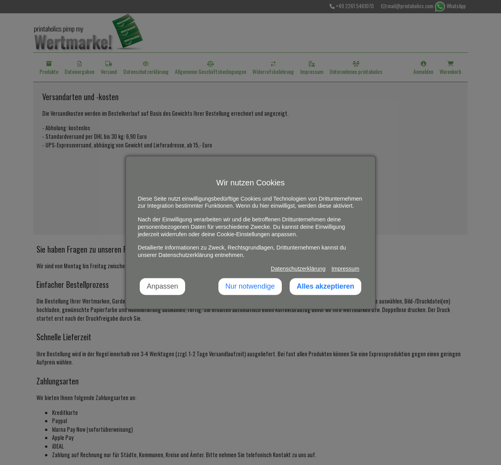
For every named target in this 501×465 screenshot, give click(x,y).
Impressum (345, 269)
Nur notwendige (250, 287)
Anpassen (162, 287)
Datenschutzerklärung (298, 269)
